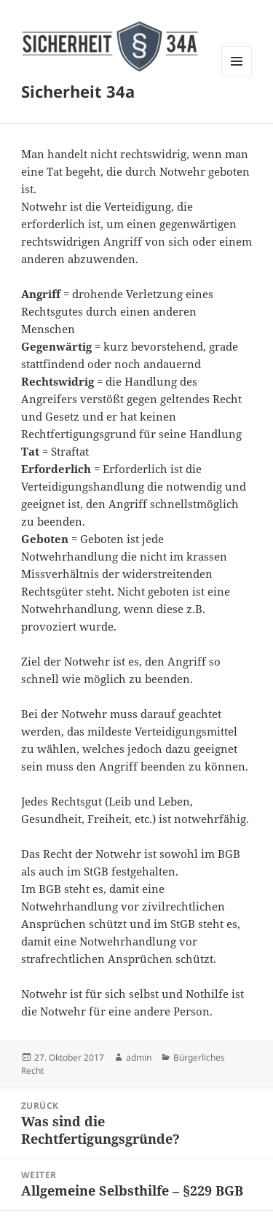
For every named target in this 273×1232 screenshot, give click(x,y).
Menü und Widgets (237, 76)
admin (138, 1057)
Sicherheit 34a (78, 91)
